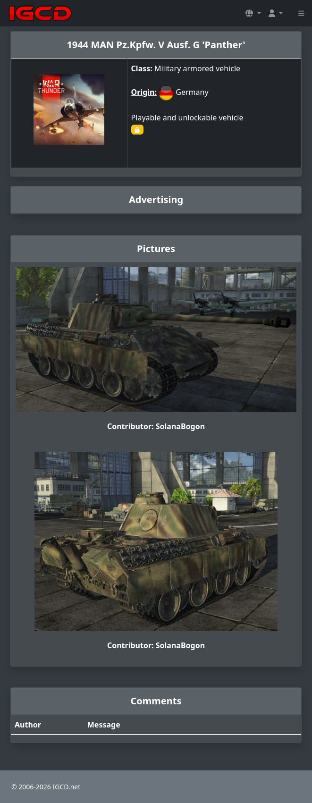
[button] (253, 13)
